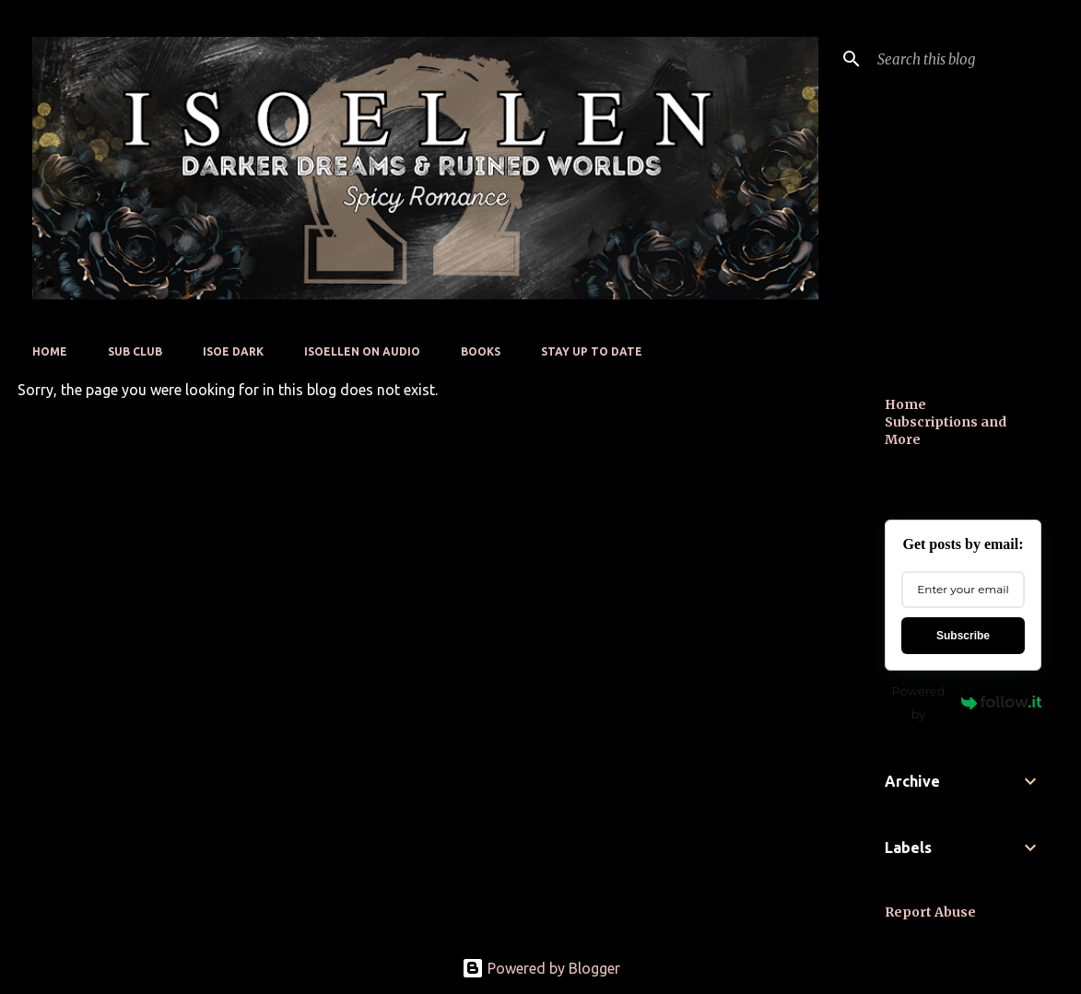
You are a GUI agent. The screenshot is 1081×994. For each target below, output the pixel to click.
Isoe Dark (233, 351)
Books (480, 351)
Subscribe (963, 635)
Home (49, 351)
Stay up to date (591, 351)
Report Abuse (930, 912)
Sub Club (135, 351)
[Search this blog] (966, 59)
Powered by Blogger (541, 968)
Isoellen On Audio (362, 351)
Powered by (966, 702)
